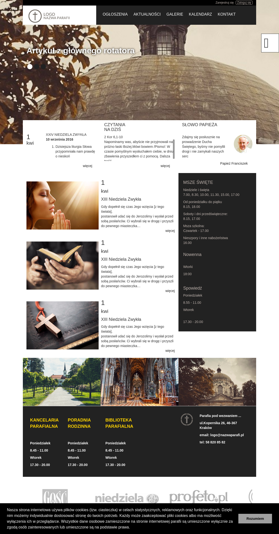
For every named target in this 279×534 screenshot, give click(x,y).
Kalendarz (200, 14)
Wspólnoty (139, 382)
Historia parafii (61, 382)
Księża (217, 382)
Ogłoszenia (115, 14)
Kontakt (226, 14)
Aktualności (147, 14)
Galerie (174, 14)
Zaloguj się (244, 2)
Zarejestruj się (225, 2)
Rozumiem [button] (255, 519)
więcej (87, 166)
